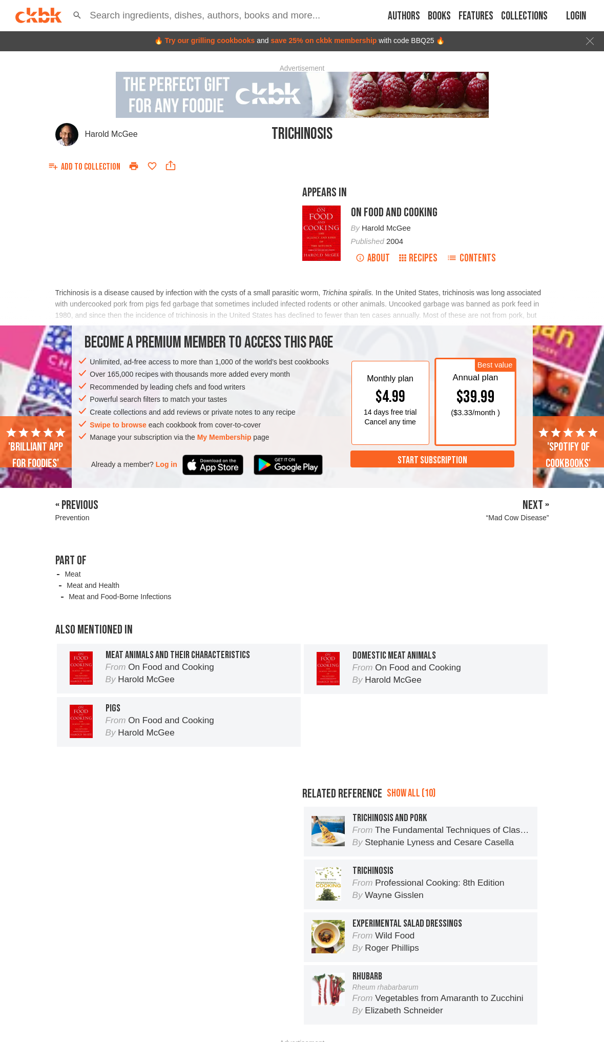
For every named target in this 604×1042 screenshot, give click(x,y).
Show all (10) (411, 793)
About (373, 258)
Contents (471, 258)
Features (476, 16)
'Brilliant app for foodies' (36, 448)
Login (576, 16)
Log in (166, 464)
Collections (524, 16)
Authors (404, 16)
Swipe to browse (118, 425)
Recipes (418, 258)
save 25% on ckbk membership (323, 40)
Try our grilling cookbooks (209, 40)
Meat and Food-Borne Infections (120, 596)
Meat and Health (93, 585)
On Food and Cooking (394, 212)
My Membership (224, 437)
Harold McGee (111, 134)
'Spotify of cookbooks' (568, 448)
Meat (72, 574)
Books (439, 16)
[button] (77, 15)
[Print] (133, 166)
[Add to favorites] (152, 166)
